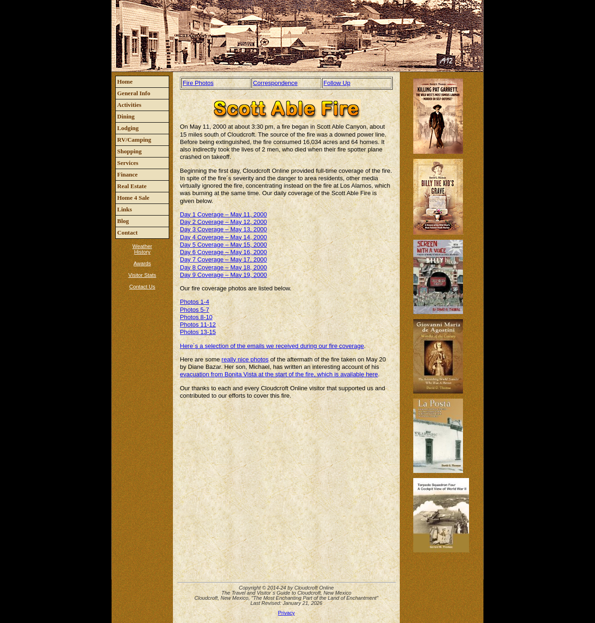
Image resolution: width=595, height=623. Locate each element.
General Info (133, 93)
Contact (127, 232)
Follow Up (337, 82)
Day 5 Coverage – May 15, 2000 (223, 244)
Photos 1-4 (194, 301)
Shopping (129, 151)
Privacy (286, 613)
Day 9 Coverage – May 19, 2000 (223, 274)
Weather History (142, 249)
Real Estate (131, 186)
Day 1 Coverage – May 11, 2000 (223, 214)
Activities (129, 104)
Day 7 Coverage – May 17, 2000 (223, 259)
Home (124, 81)
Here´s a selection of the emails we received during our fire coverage (272, 345)
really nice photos (245, 359)
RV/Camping (134, 139)
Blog (123, 220)
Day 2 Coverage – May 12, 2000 (223, 221)
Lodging (128, 128)
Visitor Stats (142, 275)
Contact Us (142, 286)
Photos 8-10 (196, 317)
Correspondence (275, 82)
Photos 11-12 (198, 324)
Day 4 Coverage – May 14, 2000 (223, 237)
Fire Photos (198, 82)
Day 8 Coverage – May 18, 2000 (223, 267)
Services (127, 162)
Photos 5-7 (194, 309)
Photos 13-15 (198, 331)
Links (124, 209)
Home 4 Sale (133, 197)
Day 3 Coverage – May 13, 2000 (223, 229)
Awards (142, 263)
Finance (127, 174)
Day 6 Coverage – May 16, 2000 (223, 252)
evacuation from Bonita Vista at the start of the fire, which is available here (279, 374)
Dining (126, 116)
